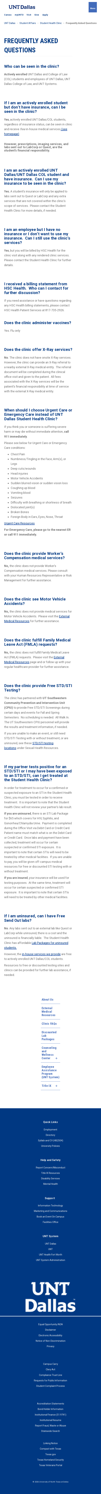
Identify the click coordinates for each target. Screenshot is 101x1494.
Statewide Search (50, 1431)
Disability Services (50, 1178)
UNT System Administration (50, 1260)
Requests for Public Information (50, 1380)
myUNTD (19, 15)
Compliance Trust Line (50, 1375)
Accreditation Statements (50, 1403)
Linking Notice (50, 1443)
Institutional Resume (50, 1420)
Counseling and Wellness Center (48, 1053)
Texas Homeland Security (50, 1459)
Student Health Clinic (51, 23)
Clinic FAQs (49, 1023)
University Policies (50, 1146)
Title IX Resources (50, 1173)
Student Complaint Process (50, 1386)
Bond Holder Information (50, 1409)
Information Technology (50, 1205)
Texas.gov (50, 1454)
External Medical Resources (49, 1011)
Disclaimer (50, 1329)
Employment (50, 1129)
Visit (29, 15)
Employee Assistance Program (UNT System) (51, 1072)
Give (36, 15)
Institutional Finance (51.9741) (50, 1414)
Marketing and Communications (50, 1211)
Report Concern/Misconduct (50, 1167)
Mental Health (50, 1184)
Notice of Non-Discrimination (50, 1341)
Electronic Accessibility (50, 1335)
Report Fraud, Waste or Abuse (50, 1425)
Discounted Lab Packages (49, 1035)
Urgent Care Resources (19, 523)
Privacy (50, 1346)
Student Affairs (28, 23)
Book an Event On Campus (50, 1216)
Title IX (46, 1085)
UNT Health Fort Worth (50, 1254)
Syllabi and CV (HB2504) (50, 1140)
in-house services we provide (41, 954)
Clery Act (50, 1369)
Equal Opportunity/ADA (50, 1324)
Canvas (8, 15)
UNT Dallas (9, 23)
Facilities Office (50, 1222)
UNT (50, 1249)
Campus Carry (50, 1364)
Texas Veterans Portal (50, 1465)
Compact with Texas (50, 1448)
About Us (47, 999)
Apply (45, 15)
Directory (50, 1135)
